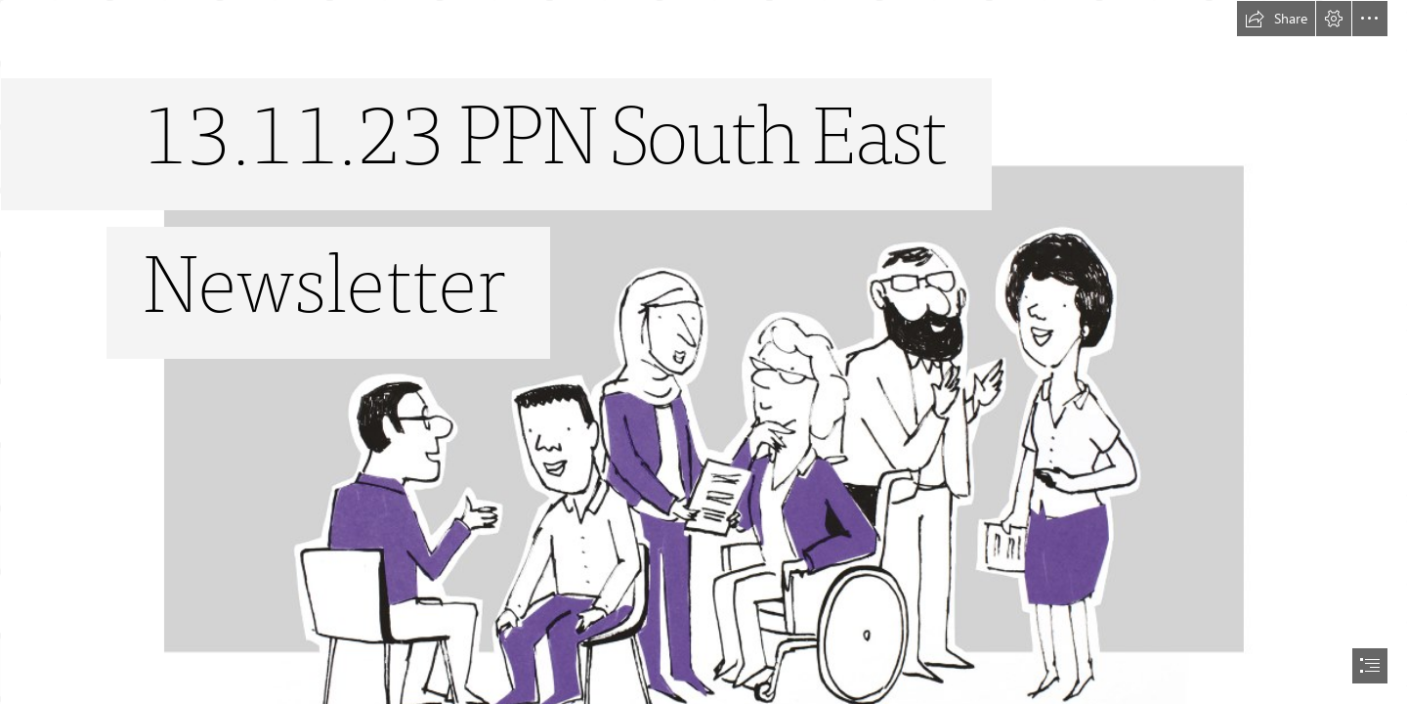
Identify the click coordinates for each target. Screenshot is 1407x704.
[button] (1276, 18)
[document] (703, 352)
